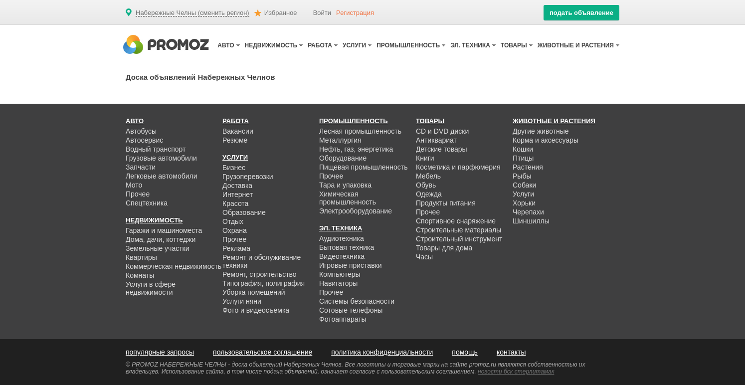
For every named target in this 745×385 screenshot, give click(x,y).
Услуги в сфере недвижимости (151, 288)
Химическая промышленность (347, 198)
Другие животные (541, 131)
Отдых (232, 221)
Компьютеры (340, 274)
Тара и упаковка (345, 185)
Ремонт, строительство (259, 274)
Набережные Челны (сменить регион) (192, 12)
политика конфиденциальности (382, 352)
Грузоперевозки (247, 177)
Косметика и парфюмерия (458, 167)
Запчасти (141, 167)
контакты (511, 352)
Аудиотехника (341, 238)
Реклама (236, 248)
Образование (244, 212)
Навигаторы (338, 283)
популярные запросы (160, 352)
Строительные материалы (458, 230)
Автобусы (141, 131)
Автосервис (144, 140)
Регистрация (355, 12)
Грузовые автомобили (161, 158)
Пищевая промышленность (363, 167)
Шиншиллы (531, 221)
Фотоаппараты (343, 319)
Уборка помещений (253, 292)
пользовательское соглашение (262, 352)
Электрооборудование (355, 211)
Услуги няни (241, 301)
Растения (528, 167)
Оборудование (343, 158)
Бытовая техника (346, 247)
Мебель (428, 176)
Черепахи (528, 212)
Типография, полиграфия (263, 283)
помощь (465, 352)
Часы (424, 257)
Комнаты (140, 275)
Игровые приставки (350, 265)
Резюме (234, 140)
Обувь (426, 185)
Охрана (234, 230)
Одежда (429, 194)
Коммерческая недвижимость (173, 266)
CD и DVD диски (442, 131)
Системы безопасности (356, 301)
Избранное (280, 12)
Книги (425, 158)
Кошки (523, 149)
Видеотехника (342, 256)
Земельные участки (157, 248)
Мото (134, 185)
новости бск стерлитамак (516, 371)
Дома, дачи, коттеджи (160, 239)
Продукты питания (446, 203)
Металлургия (340, 140)
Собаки (524, 185)
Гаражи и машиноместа (164, 230)
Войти (322, 12)
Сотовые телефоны (350, 310)
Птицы (523, 158)
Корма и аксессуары (545, 140)
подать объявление (581, 12)
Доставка (237, 186)
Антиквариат (436, 140)
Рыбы (522, 176)
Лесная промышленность (360, 131)
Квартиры (141, 257)
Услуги (523, 194)
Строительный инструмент (459, 239)
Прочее (138, 194)
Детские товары (441, 149)
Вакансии (237, 131)
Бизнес (233, 168)
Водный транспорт (156, 149)
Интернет (237, 194)
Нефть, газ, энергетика (356, 149)
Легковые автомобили (161, 176)
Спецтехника (147, 203)
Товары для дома (444, 248)
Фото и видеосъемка (255, 310)
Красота (235, 203)
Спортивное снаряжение (456, 221)
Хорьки (524, 203)
